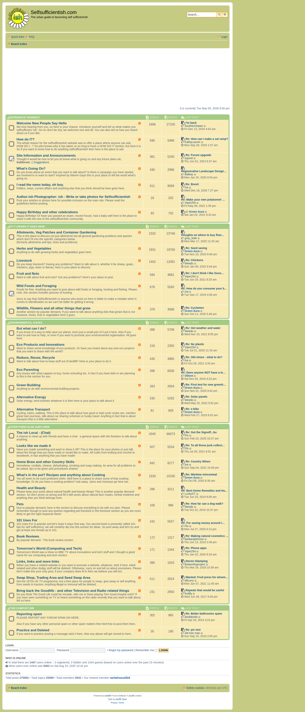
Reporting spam (29, 614)
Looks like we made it (34, 446)
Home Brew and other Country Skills (45, 462)
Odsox (189, 375)
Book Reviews (28, 536)
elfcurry (189, 580)
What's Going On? (31, 168)
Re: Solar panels (196, 396)
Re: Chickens (194, 260)
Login (9, 645)
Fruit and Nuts (28, 273)
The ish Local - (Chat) (33, 433)
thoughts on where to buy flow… (202, 235)
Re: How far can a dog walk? (204, 503)
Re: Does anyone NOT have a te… (203, 372)
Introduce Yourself (25, 117)
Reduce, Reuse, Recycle (36, 358)
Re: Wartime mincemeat (201, 474)
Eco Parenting (28, 370)
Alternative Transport (33, 409)
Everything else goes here (30, 426)
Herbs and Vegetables (34, 248)
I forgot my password (120, 650)
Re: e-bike (192, 408)
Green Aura (196, 211)
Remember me (146, 650)
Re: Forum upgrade (198, 155)
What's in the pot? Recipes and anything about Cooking (61, 475)
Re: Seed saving (196, 248)
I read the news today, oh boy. (40, 185)
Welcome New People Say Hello (42, 123)
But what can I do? (31, 328)
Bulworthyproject (195, 564)
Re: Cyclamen (195, 307)
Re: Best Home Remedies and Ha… (204, 490)
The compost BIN (22, 608)
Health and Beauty (31, 488)
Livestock (24, 260)
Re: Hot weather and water (203, 328)
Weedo (189, 263)
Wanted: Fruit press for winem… (207, 577)
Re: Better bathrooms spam (204, 613)
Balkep (189, 174)
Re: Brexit (192, 184)
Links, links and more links (38, 561)
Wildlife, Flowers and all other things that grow (53, 308)
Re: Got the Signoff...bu (201, 432)
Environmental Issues (26, 322)
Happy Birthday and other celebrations (47, 212)
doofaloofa (191, 616)
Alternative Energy (31, 397)
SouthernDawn (194, 125)
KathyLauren (192, 142)
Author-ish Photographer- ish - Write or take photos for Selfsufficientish (73, 197)
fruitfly (188, 593)
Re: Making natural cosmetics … (207, 536)
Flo (186, 435)
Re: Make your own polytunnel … (203, 199)
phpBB (107, 696)
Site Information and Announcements (46, 155)
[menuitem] (29, 37)
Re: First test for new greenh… (206, 384)
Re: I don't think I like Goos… (205, 273)
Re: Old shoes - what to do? (204, 357)
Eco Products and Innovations (41, 344)
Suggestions (40, 162)
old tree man (192, 633)
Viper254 (190, 202)
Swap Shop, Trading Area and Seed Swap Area (53, 578)
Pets (20, 504)
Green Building (28, 385)
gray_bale (191, 238)
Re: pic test (193, 629)
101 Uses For (27, 520)
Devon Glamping (197, 561)
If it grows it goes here (28, 226)
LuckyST (190, 493)
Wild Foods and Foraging (37, 286)
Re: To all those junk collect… (205, 445)
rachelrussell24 (120, 677)
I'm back (191, 122)
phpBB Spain (121, 699)
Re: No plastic (195, 344)
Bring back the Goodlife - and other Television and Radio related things (73, 591)
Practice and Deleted (33, 630)
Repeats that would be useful (205, 590)
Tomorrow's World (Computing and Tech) (49, 548)
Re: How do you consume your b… (204, 288)
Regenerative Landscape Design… (204, 171)
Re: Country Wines (198, 461)
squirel (189, 158)
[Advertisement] (117, 77)
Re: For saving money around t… (203, 522)
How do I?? (25, 139)
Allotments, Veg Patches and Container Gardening (56, 232)
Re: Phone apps (196, 548)
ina (186, 187)
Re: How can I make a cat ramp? (207, 138)
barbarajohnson (194, 539)
